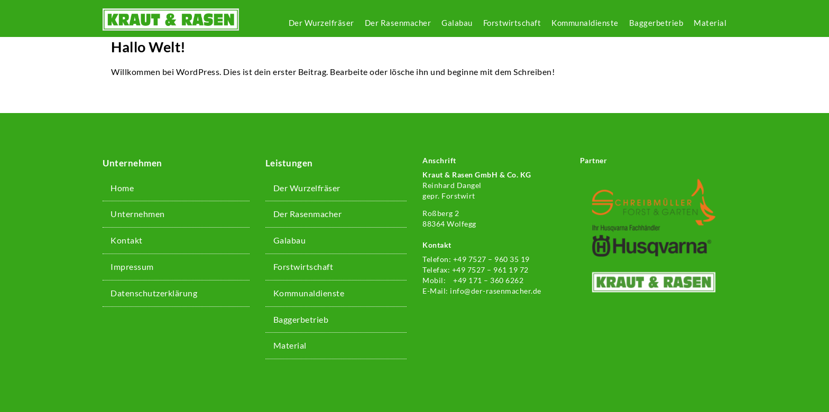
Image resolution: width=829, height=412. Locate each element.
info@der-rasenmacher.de (495, 290)
